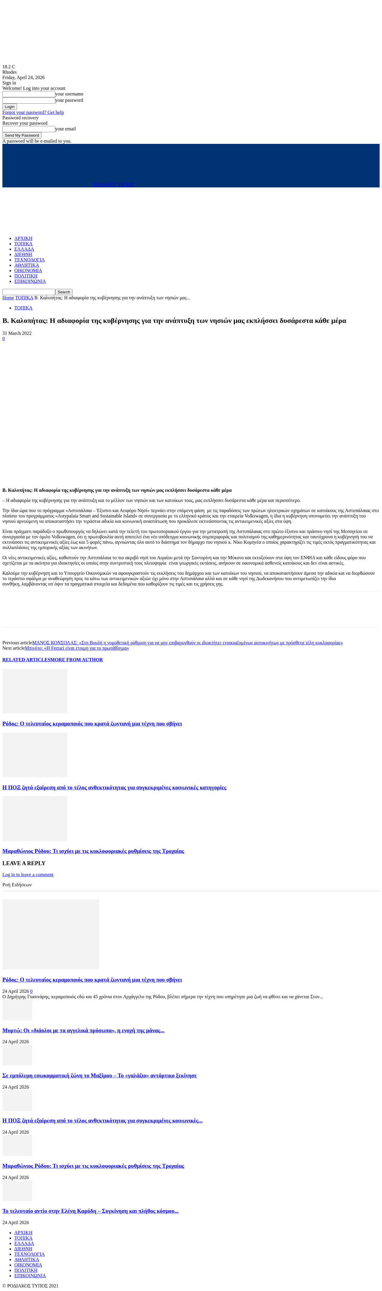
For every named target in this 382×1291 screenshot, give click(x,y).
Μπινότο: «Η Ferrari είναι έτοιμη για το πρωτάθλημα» (77, 648)
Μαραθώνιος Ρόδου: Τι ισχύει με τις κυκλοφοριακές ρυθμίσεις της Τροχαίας (93, 851)
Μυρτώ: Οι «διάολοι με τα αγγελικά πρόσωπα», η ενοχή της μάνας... (83, 1030)
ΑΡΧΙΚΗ (23, 238)
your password (69, 100)
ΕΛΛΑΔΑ (24, 249)
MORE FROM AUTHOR (76, 659)
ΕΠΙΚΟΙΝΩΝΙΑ (30, 281)
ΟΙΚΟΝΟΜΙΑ (28, 270)
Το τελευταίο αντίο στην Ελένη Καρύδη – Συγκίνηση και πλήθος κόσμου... (90, 1211)
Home (8, 297)
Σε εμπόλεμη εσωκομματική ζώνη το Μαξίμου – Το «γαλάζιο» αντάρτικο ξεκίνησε (99, 1075)
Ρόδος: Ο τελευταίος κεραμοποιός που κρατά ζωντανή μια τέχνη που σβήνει (92, 723)
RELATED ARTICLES (26, 659)
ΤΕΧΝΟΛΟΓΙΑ (29, 259)
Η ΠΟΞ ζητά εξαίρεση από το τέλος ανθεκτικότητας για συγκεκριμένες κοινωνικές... (102, 1120)
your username (69, 93)
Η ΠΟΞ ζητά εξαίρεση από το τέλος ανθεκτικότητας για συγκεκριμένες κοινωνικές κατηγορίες (114, 787)
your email (65, 128)
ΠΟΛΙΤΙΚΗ (25, 275)
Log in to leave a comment (27, 874)
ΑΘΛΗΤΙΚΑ (26, 265)
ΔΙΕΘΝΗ (23, 254)
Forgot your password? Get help (33, 112)
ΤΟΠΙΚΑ (23, 243)
